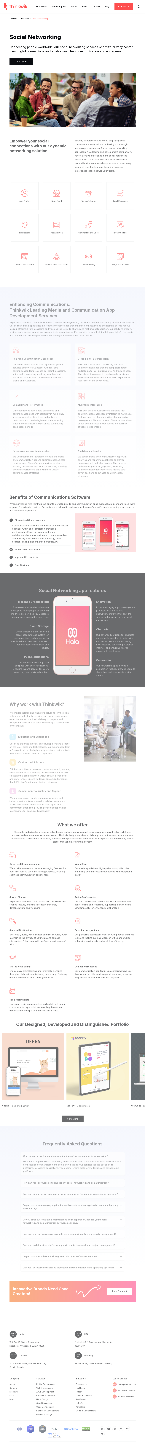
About (84, 6)
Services (41, 6)
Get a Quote (21, 61)
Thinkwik (13, 18)
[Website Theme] (139, 6)
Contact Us (123, 6)
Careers (96, 6)
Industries (25, 18)
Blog (107, 6)
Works (74, 6)
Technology (59, 6)
